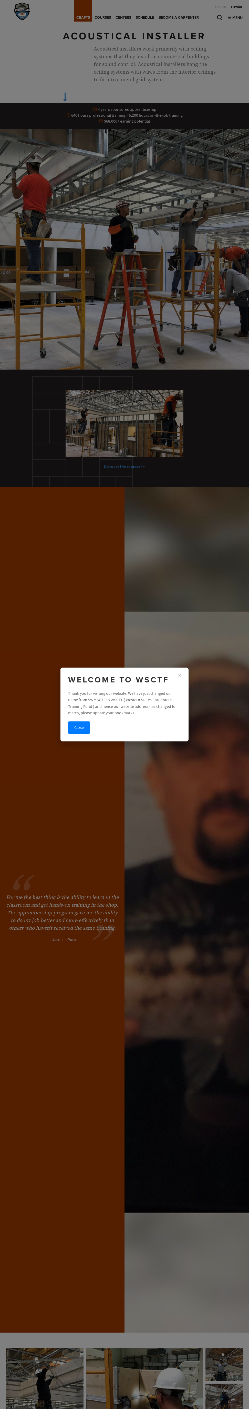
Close (79, 727)
